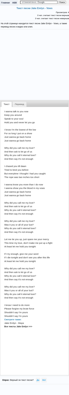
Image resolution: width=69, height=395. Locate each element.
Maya (21, 323)
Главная (5, 2)
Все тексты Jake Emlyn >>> (18, 326)
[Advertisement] (34, 64)
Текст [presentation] (7, 104)
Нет (44, 380)
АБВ (14, 2)
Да (38, 380)
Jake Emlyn (10, 323)
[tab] (6, 104)
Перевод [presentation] (19, 104)
